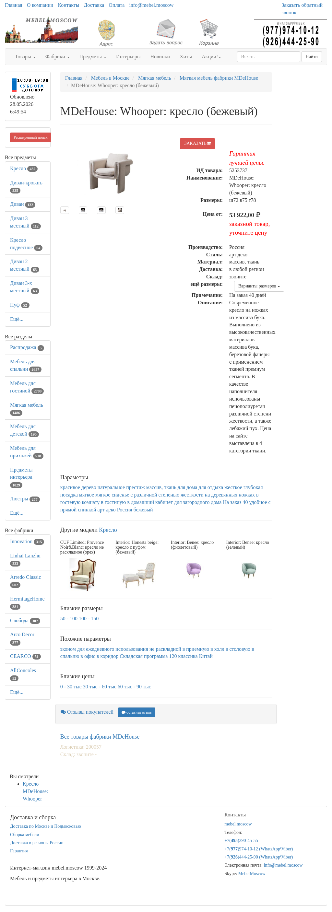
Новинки (160, 56)
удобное (258, 502)
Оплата (116, 5)
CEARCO (25, 656)
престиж (135, 487)
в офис (87, 656)
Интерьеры (128, 56)
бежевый (143, 509)
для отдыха (210, 487)
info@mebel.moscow (151, 5)
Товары (25, 56)
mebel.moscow (238, 824)
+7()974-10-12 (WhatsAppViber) (258, 849)
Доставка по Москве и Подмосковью (45, 826)
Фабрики (57, 56)
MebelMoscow (252, 873)
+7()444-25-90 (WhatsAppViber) (258, 857)
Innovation (27, 541)
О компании (40, 5)
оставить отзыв (137, 712)
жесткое (233, 487)
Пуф (20, 305)
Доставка (94, 5)
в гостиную (113, 502)
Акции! (211, 56)
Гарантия (19, 850)
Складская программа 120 (148, 656)
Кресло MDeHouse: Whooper (35, 791)
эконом (68, 649)
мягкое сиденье (112, 494)
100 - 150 (89, 618)
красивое (70, 487)
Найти (312, 56)
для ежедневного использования (112, 649)
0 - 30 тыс (71, 686)
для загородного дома (197, 502)
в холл (217, 649)
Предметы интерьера (21, 477)
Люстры (25, 498)
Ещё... (16, 319)
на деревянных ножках (230, 494)
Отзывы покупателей (87, 712)
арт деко (107, 509)
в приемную (196, 649)
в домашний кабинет (150, 502)
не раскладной (165, 649)
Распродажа (27, 347)
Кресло (24, 168)
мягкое (86, 494)
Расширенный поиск (31, 137)
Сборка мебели (24, 834)
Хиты (186, 56)
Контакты (68, 5)
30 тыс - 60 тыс (99, 686)
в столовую (238, 649)
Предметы (93, 56)
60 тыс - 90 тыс (134, 686)
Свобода (25, 620)
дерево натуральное (103, 487)
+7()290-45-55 (241, 840)
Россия (124, 509)
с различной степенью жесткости (166, 494)
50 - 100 (68, 618)
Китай (206, 656)
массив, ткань (161, 487)
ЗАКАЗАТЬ (197, 143)
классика (187, 656)
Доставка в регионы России (37, 842)
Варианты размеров (259, 286)
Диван (22, 204)
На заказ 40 (235, 502)
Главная (13, 5)
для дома (187, 487)
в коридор (107, 656)
